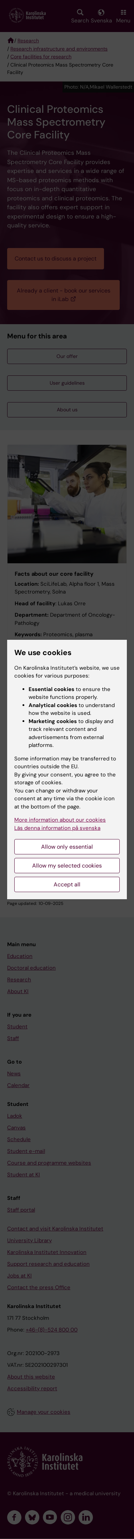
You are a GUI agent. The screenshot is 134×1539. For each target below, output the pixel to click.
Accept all (67, 884)
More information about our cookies (60, 819)
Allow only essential (67, 846)
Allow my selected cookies (67, 865)
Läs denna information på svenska (57, 828)
